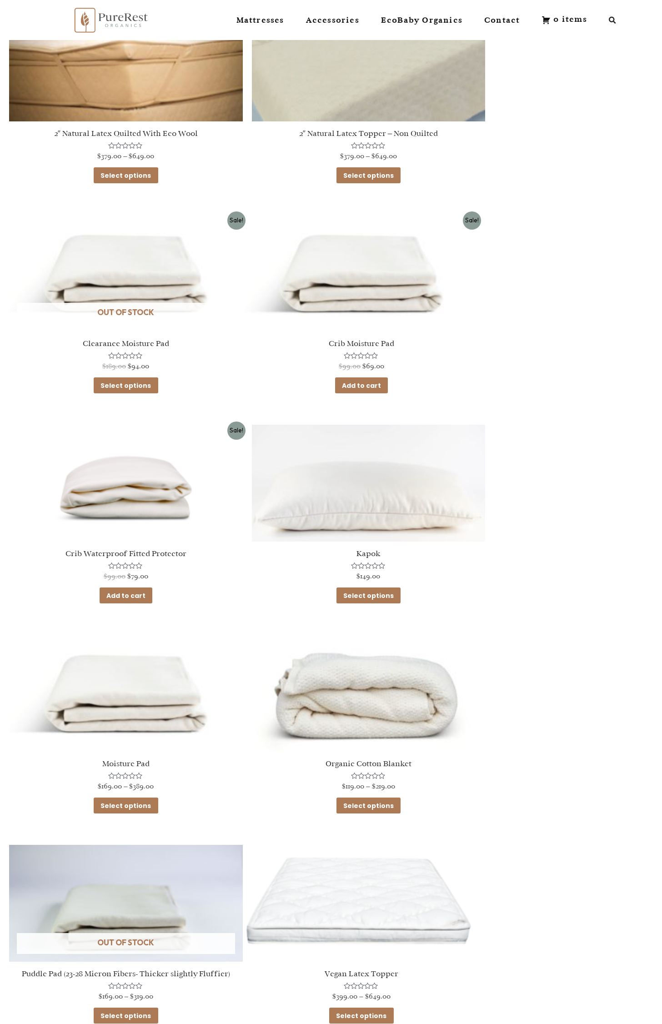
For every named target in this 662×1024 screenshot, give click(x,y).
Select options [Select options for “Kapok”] (547, 363)
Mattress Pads (76, 986)
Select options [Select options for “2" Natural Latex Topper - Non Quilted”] (330, 164)
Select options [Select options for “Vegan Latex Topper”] (113, 772)
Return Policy (187, 963)
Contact (502, 20)
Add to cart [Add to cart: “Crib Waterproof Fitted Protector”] (330, 363)
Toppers (63, 974)
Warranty (180, 974)
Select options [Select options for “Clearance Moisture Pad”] (547, 164)
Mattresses (260, 20)
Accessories (332, 20)
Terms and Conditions (205, 986)
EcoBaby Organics (421, 20)
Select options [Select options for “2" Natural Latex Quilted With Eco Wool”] (113, 164)
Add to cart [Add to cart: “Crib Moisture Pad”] (113, 363)
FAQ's (172, 951)
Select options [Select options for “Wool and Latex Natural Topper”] (330, 772)
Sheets (61, 963)
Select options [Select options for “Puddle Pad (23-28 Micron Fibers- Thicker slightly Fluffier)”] (547, 572)
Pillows (61, 951)
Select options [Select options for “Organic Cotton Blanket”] (330, 563)
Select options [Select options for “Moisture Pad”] (113, 563)
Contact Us (183, 939)
